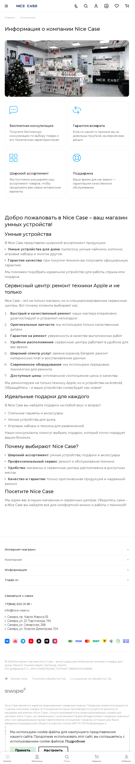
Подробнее (75, 741)
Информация (16, 570)
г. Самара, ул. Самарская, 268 (25, 625)
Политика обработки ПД (49, 678)
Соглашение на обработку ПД (90, 678)
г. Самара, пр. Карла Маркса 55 (26, 617)
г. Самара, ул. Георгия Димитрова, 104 (31, 629)
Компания (13, 560)
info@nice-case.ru (17, 610)
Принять (22, 750)
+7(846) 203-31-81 (17, 604)
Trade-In (11, 580)
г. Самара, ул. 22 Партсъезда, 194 (28, 621)
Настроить (53, 750)
